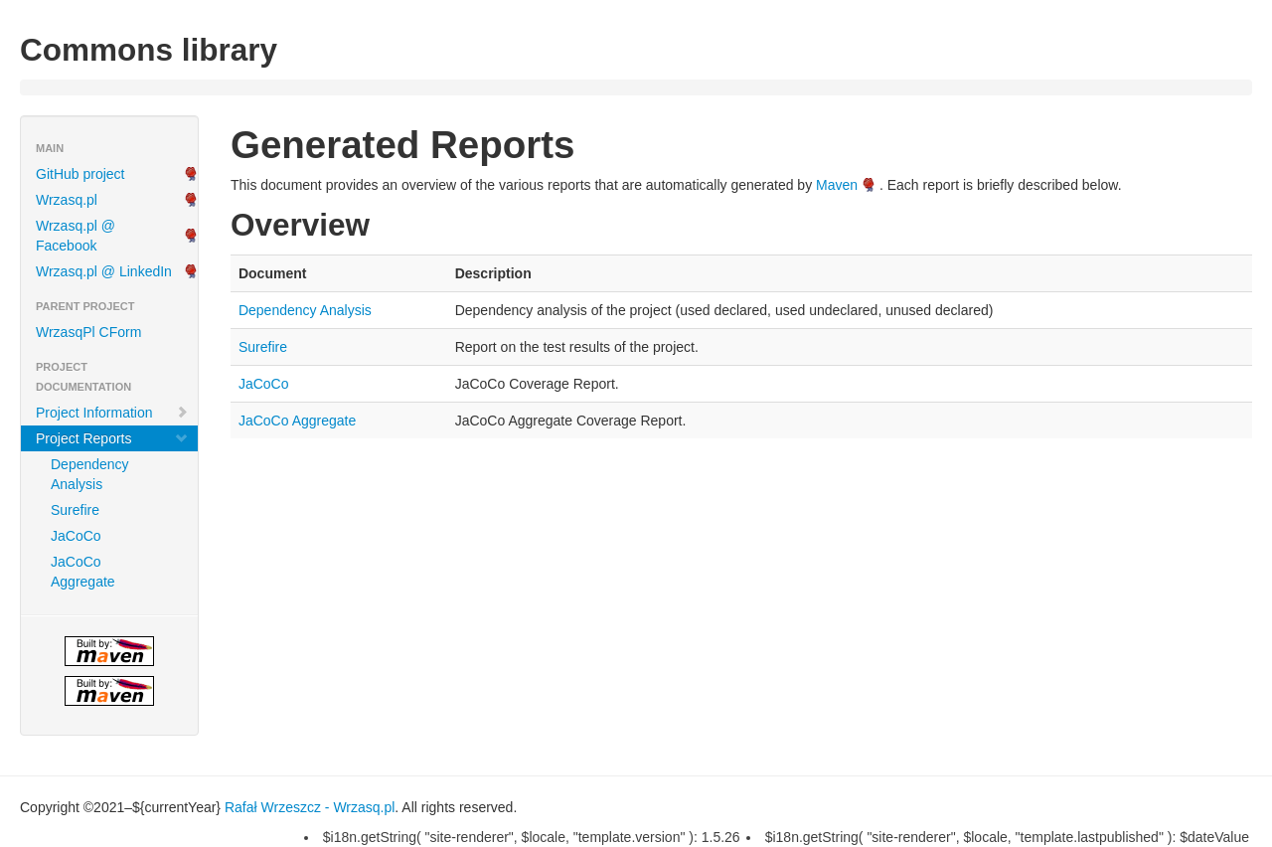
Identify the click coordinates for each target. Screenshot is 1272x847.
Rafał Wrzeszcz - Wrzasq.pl (310, 807)
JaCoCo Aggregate (83, 572)
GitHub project (80, 174)
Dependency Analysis (90, 474)
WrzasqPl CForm (88, 332)
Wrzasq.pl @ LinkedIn (104, 271)
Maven (837, 185)
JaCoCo (76, 536)
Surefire (75, 510)
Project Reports (112, 438)
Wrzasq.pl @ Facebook (75, 236)
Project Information (112, 413)
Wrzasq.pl (66, 200)
